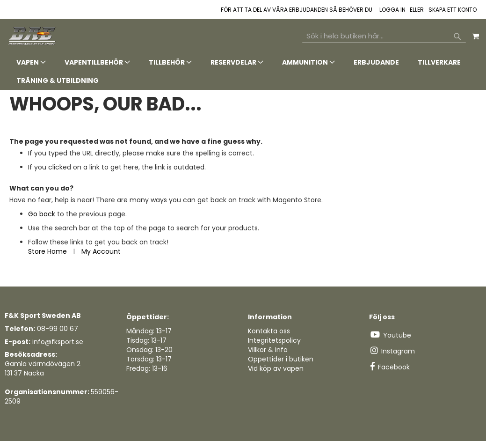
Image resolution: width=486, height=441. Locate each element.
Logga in (392, 10)
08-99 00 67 (57, 328)
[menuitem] (31, 62)
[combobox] (384, 36)
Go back (41, 214)
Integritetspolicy (274, 340)
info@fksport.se (57, 341)
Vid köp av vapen (276, 368)
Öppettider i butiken (280, 359)
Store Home (47, 251)
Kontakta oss (269, 331)
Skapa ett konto (452, 10)
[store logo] (32, 36)
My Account (101, 251)
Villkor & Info (268, 349)
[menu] (243, 71)
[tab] (243, 71)
